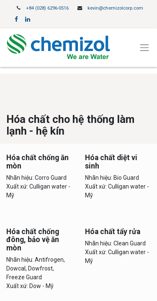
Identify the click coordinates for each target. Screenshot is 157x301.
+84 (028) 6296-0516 (47, 8)
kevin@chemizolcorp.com (115, 8)
